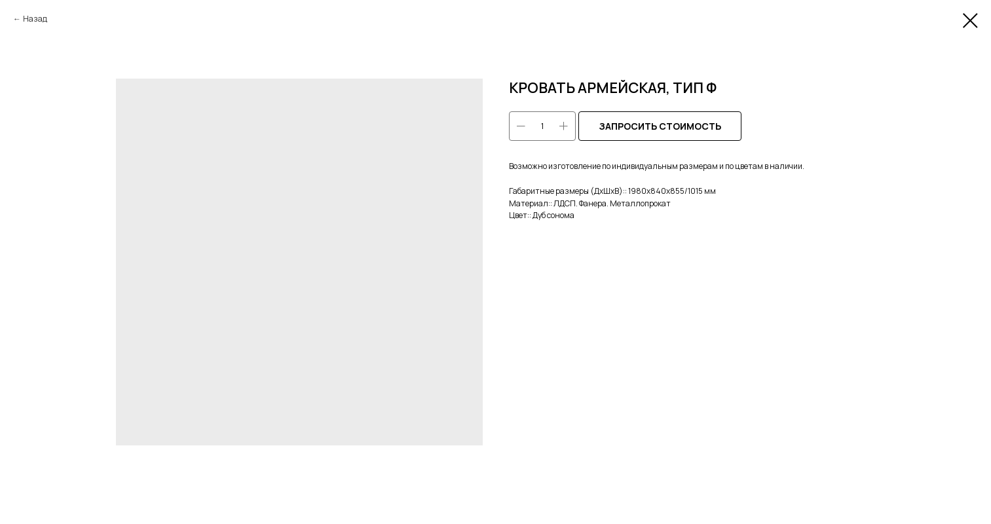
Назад (35, 18)
